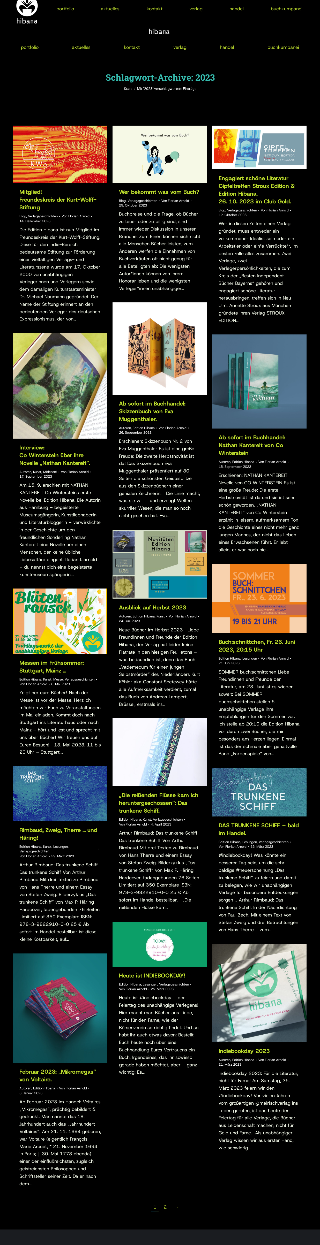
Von (76, 216)
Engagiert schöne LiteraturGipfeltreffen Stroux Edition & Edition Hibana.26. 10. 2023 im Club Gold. (257, 189)
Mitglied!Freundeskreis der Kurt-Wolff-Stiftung (57, 199)
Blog (22, 216)
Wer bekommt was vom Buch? (159, 192)
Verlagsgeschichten (43, 216)
